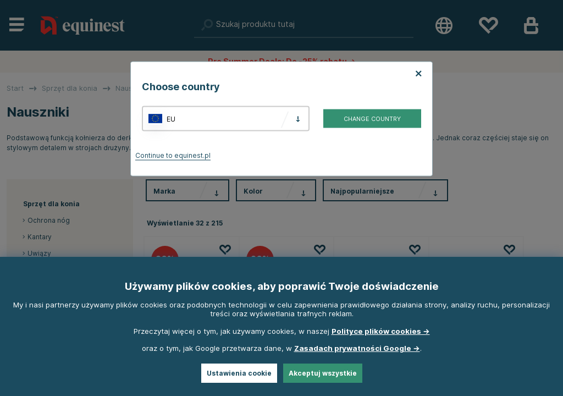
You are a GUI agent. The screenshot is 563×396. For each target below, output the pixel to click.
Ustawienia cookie (239, 373)
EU (171, 118)
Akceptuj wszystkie (323, 373)
